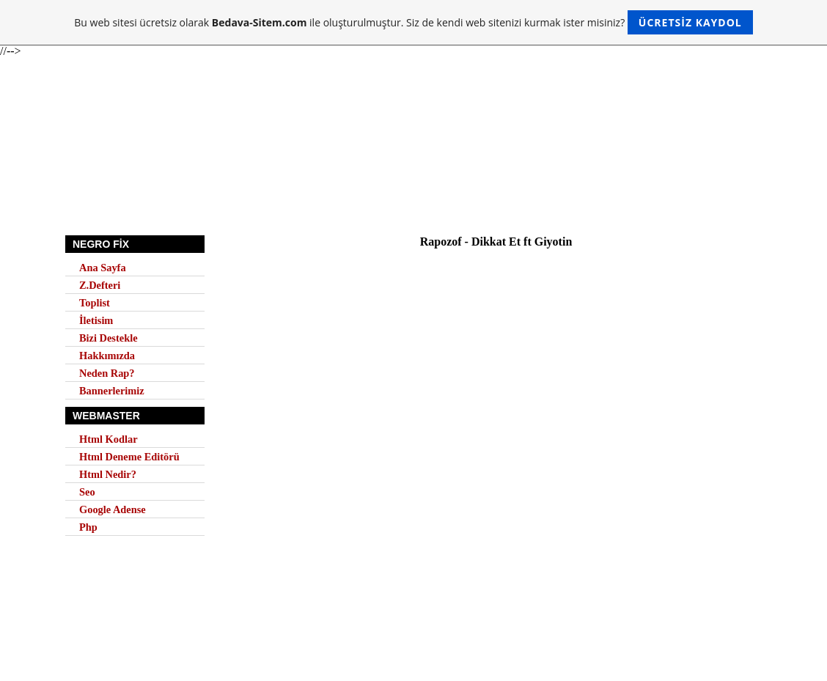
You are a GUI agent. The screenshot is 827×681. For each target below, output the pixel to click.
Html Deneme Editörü (129, 457)
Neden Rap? (107, 373)
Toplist (94, 303)
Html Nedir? (107, 474)
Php (88, 527)
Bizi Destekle (108, 338)
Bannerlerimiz (111, 391)
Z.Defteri (99, 285)
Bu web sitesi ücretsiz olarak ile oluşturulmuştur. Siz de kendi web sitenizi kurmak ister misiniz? (413, 22)
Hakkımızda (107, 355)
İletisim (96, 320)
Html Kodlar (108, 439)
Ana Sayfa (102, 267)
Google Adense (112, 509)
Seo (87, 492)
